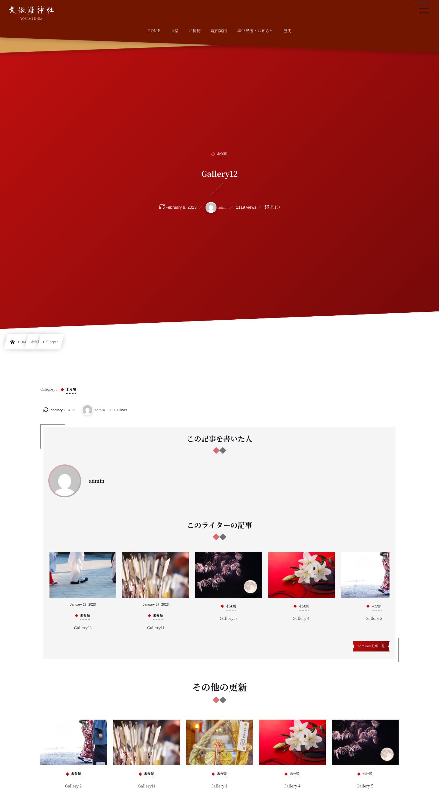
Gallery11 (155, 631)
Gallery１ (219, 790)
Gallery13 (83, 631)
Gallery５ (228, 622)
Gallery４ (301, 622)
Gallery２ (374, 622)
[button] (423, 8)
